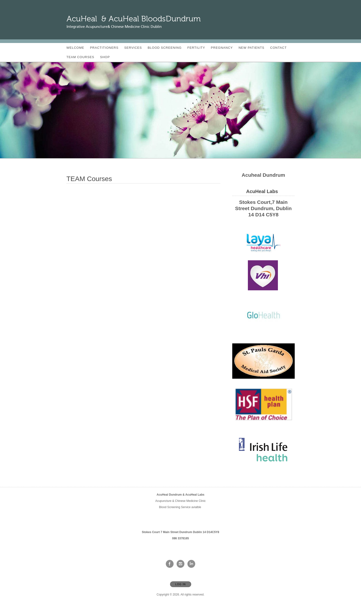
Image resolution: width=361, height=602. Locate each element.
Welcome (75, 47)
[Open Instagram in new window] (180, 564)
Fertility (196, 47)
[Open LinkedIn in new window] (191, 564)
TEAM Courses (80, 57)
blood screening (165, 47)
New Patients (251, 47)
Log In (180, 584)
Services (133, 47)
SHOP (105, 57)
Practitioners (104, 47)
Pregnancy (222, 47)
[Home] (134, 19)
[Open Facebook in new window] (169, 564)
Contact (278, 47)
